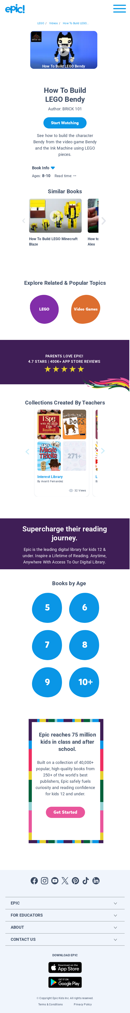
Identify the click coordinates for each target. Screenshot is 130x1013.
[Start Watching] (65, 122)
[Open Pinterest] (75, 880)
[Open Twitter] (65, 880)
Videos (53, 23)
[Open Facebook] (34, 880)
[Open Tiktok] (85, 880)
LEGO (40, 23)
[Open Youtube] (54, 880)
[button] (61, 452)
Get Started (65, 812)
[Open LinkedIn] (96, 880)
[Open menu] (119, 9)
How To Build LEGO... (76, 23)
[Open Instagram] (44, 880)
